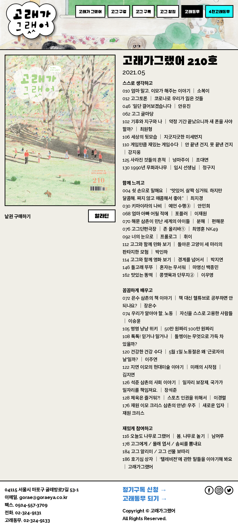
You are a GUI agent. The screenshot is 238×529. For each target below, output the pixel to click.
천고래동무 (219, 11)
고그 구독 (143, 11)
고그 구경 (118, 11)
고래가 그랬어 (90, 11)
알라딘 (102, 216)
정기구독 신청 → (144, 490)
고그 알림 (167, 11)
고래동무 (192, 11)
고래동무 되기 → (144, 498)
